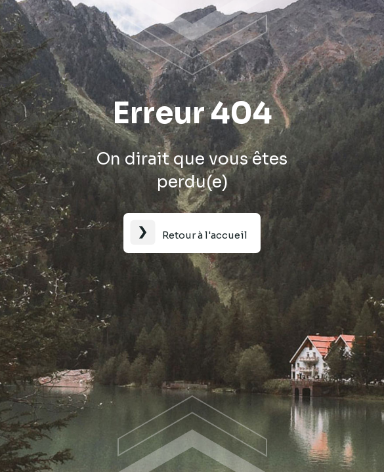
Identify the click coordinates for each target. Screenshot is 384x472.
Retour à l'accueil (204, 235)
